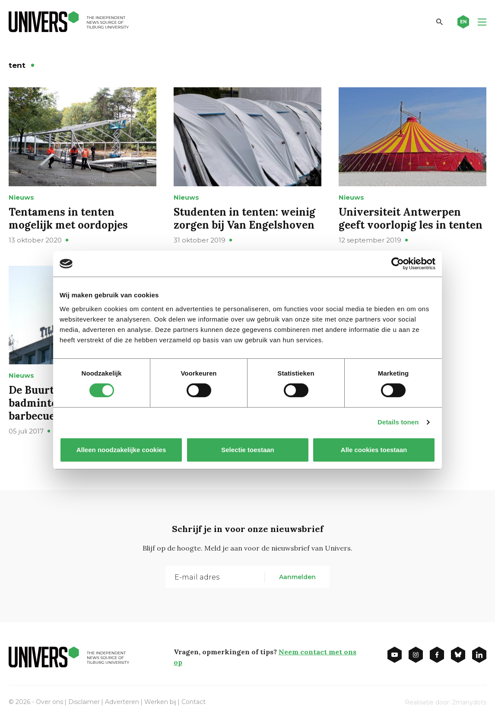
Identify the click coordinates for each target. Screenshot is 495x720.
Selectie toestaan (247, 449)
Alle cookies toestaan (374, 449)
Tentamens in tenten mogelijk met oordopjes (68, 218)
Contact (193, 702)
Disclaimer (84, 702)
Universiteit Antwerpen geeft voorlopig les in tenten (410, 218)
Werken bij (160, 702)
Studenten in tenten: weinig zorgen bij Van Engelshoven (244, 218)
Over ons (49, 702)
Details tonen (398, 422)
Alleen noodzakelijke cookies (121, 449)
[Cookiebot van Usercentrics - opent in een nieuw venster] (397, 263)
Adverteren (122, 702)
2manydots (469, 702)
